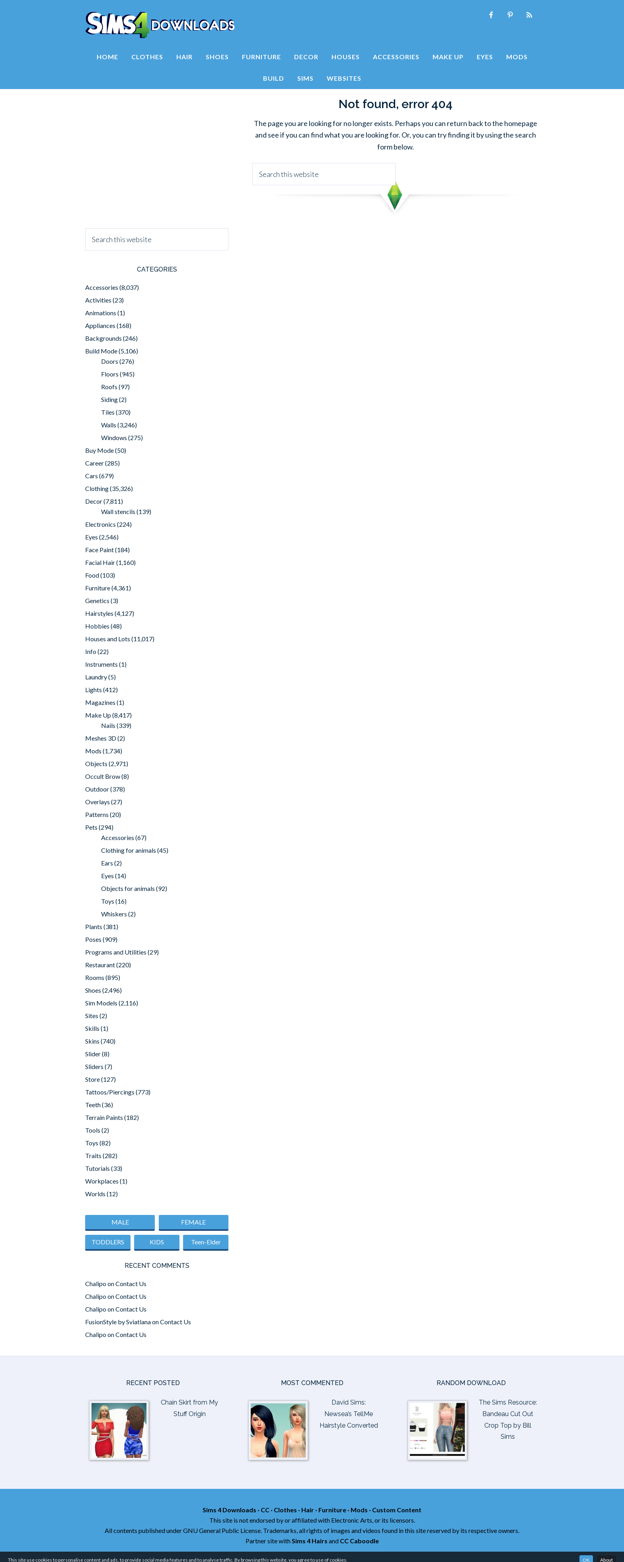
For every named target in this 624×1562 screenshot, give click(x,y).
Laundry (96, 677)
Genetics (97, 600)
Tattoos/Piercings (110, 1092)
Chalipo (95, 1283)
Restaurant (100, 964)
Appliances (100, 325)
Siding (109, 399)
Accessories (101, 287)
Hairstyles (99, 613)
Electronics (100, 524)
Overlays (97, 801)
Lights (93, 689)
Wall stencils (118, 511)
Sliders (94, 1066)
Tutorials (97, 1168)
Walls (108, 425)
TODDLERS (108, 1242)
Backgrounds (103, 338)
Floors (110, 374)
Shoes (93, 990)
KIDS (157, 1242)
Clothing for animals (128, 850)
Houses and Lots (107, 638)
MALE (120, 1222)
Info (90, 651)
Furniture (97, 588)
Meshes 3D (100, 738)
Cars (91, 475)
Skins (92, 1041)
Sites (91, 1015)
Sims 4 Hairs (310, 1541)
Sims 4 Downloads (160, 25)
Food (92, 575)
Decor (93, 501)
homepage (520, 123)
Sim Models (101, 1003)
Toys (107, 901)
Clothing (97, 488)
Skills (92, 1028)
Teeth (93, 1104)
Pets (91, 827)
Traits (93, 1155)
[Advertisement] (156, 156)
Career (94, 463)
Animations (100, 312)
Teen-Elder (206, 1242)
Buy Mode (99, 450)
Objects (96, 763)
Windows (114, 437)
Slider (93, 1054)
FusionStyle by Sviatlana (118, 1321)
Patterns (97, 814)
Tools (92, 1130)
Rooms (94, 977)
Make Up (98, 715)
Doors (109, 361)
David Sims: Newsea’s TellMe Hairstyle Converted (349, 1414)
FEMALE (193, 1222)
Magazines (100, 702)
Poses (93, 939)
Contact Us (130, 1283)
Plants (93, 926)
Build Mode (101, 351)
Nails (108, 725)
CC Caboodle (359, 1541)
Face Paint (99, 549)
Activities (98, 300)
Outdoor (97, 789)
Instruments (101, 664)
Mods (93, 751)
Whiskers (114, 914)
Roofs (109, 386)
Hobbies (97, 626)
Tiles (108, 412)
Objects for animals (128, 888)
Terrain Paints (104, 1117)
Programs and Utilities (115, 952)
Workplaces (102, 1181)
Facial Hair (100, 562)
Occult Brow (102, 776)
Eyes (91, 537)
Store (92, 1079)
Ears (107, 863)
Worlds (95, 1193)
